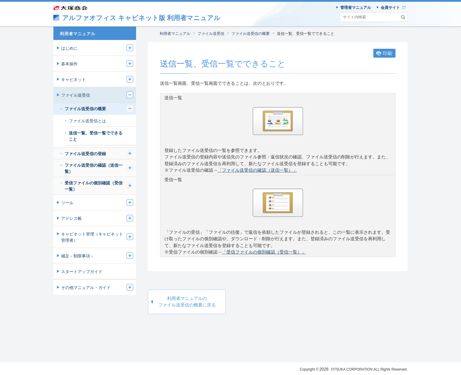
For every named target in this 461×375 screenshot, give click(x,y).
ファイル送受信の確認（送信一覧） (93, 168)
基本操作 (69, 63)
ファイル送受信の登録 (85, 153)
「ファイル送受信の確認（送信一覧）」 (257, 170)
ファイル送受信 (210, 33)
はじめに (69, 48)
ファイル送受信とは (87, 120)
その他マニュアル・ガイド (86, 287)
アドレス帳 (71, 218)
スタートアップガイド (81, 271)
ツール (67, 202)
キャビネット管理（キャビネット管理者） (92, 237)
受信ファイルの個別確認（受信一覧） (93, 186)
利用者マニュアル (175, 33)
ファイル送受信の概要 (250, 33)
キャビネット (73, 79)
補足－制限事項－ (77, 256)
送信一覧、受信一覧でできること (305, 33)
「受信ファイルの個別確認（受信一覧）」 (264, 251)
